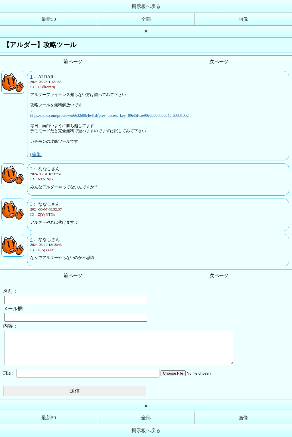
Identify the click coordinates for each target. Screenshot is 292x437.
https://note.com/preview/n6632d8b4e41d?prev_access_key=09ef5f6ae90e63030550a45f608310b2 (109, 115)
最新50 (48, 19)
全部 (146, 19)
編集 (36, 154)
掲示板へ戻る (146, 6)
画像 (243, 19)
